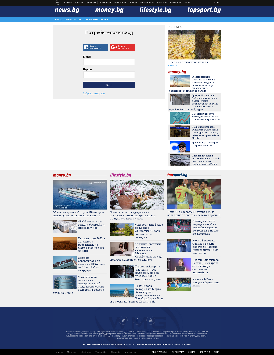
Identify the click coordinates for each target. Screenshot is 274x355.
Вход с (95, 47)
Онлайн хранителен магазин (147, 2)
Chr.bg (187, 2)
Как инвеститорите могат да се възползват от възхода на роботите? (206, 116)
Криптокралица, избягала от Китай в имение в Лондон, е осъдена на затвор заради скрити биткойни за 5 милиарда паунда (192, 83)
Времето (172, 65)
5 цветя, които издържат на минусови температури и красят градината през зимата (133, 215)
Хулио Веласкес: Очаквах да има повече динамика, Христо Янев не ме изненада (205, 247)
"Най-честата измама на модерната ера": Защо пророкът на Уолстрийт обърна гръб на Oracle (78, 284)
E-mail (87, 56)
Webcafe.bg (162, 2)
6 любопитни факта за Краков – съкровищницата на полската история (149, 231)
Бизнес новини (79, 2)
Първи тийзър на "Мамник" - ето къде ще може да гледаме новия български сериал (148, 273)
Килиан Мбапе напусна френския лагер (205, 282)
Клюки (91, 2)
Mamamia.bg (175, 2)
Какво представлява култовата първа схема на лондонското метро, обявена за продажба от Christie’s (205, 132)
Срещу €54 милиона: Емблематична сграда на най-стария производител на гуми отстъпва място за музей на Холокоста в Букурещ (193, 102)
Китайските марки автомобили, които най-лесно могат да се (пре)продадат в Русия (206, 159)
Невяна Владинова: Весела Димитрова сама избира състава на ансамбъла (205, 266)
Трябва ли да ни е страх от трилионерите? (205, 144)
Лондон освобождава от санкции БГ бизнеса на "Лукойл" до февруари (92, 264)
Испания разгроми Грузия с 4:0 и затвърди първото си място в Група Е (193, 213)
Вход (216, 2)
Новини (68, 2)
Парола (87, 69)
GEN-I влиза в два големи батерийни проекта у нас (91, 224)
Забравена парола (97, 19)
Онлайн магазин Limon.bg (133, 2)
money (179, 72)
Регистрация (73, 19)
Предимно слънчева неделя (188, 62)
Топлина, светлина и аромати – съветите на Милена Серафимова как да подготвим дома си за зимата (136, 251)
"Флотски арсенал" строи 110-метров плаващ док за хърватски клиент (78, 213)
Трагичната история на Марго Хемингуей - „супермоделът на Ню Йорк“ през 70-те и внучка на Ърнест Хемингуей (136, 293)
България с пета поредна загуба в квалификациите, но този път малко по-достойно (205, 227)
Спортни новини (105, 2)
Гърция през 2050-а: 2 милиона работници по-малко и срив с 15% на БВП (92, 244)
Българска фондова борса (120, 2)
